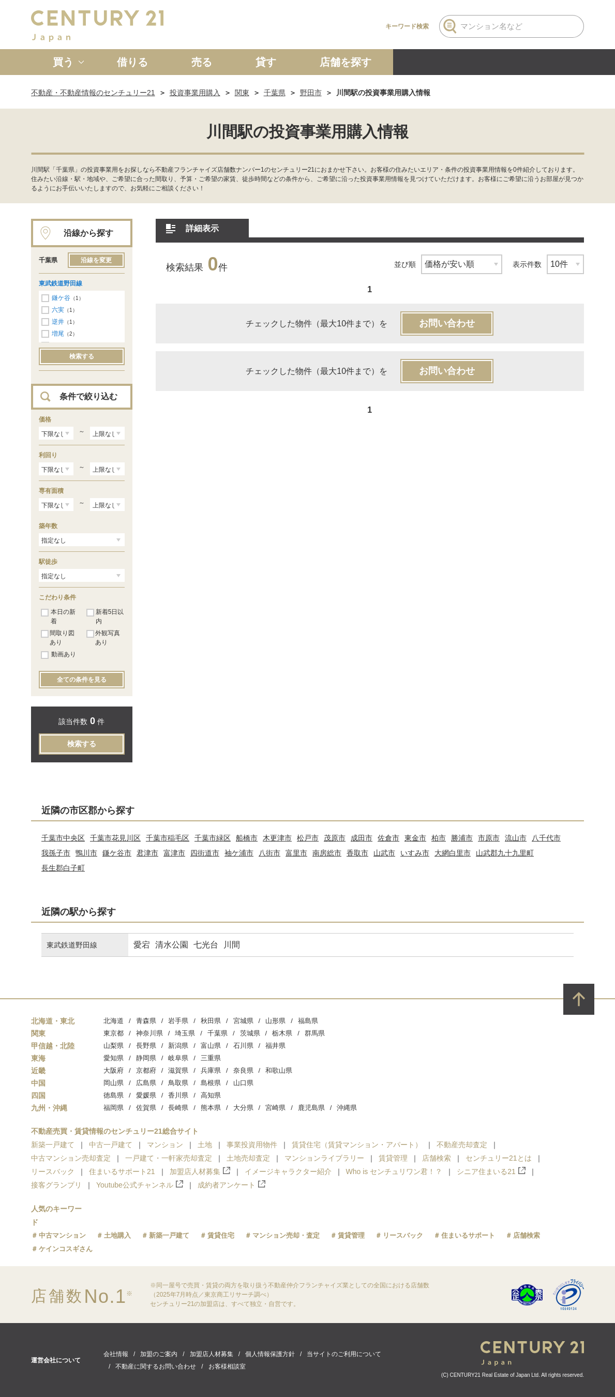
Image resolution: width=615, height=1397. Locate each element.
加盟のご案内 (158, 1354)
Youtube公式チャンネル (139, 1184)
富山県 (211, 1045)
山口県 (243, 1083)
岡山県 (113, 1083)
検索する (81, 356)
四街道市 (204, 853)
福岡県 (113, 1107)
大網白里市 (452, 853)
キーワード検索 (407, 26)
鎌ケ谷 (61, 298)
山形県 (275, 1021)
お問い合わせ (447, 323)
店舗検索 (436, 1158)
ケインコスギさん (66, 1249)
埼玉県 (185, 1033)
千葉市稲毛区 (167, 838)
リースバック (52, 1171)
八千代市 (546, 838)
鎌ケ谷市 (116, 853)
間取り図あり (57, 637)
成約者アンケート (231, 1184)
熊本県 (211, 1107)
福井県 (275, 1045)
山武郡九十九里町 (505, 853)
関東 (242, 92)
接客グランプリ (56, 1185)
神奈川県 (149, 1033)
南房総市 (326, 853)
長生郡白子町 (63, 868)
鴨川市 (86, 853)
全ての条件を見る (82, 679)
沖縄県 (347, 1107)
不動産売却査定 (462, 1144)
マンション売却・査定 (286, 1235)
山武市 (384, 853)
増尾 (58, 333)
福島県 (308, 1021)
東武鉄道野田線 (60, 283)
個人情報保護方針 (270, 1354)
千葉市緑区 (212, 838)
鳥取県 (178, 1083)
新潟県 (178, 1045)
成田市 (361, 838)
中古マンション (62, 1235)
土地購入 (117, 1235)
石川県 (243, 1045)
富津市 (174, 853)
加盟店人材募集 (200, 1171)
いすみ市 (414, 853)
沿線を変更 (96, 260)
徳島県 (113, 1095)
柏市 (438, 838)
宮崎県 (275, 1107)
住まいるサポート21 (122, 1171)
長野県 (146, 1045)
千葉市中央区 (63, 838)
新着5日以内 (105, 616)
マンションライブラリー (324, 1158)
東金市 (415, 838)
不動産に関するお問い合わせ (155, 1366)
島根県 (211, 1083)
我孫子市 (55, 853)
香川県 (178, 1095)
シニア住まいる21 (491, 1171)
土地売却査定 (248, 1158)
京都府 (146, 1070)
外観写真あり (103, 637)
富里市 (296, 853)
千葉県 (275, 92)
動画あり (58, 655)
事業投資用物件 (252, 1144)
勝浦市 (462, 838)
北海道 (113, 1021)
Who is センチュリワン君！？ (394, 1171)
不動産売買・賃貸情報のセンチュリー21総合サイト (115, 1131)
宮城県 (243, 1021)
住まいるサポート (468, 1235)
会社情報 (115, 1354)
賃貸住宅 (220, 1235)
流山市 (516, 838)
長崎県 (178, 1107)
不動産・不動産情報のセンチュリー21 (93, 92)
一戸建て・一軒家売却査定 (168, 1158)
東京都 (113, 1033)
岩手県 (178, 1021)
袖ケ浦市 (238, 853)
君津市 (147, 853)
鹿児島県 (311, 1107)
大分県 (243, 1107)
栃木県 (282, 1033)
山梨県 (113, 1045)
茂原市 (335, 838)
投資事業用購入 (195, 92)
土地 (205, 1144)
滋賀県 (178, 1070)
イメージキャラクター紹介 (288, 1171)
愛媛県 (146, 1095)
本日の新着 (58, 616)
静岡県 (146, 1058)
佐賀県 (146, 1107)
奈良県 (243, 1070)
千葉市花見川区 (115, 838)
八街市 (269, 853)
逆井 (58, 321)
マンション (165, 1144)
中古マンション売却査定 (71, 1158)
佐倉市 (388, 838)
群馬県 (315, 1033)
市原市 (489, 838)
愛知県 (113, 1058)
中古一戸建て (110, 1144)
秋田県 (211, 1021)
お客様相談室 (227, 1366)
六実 (58, 309)
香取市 (357, 853)
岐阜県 (178, 1058)
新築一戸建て (52, 1144)
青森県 (146, 1021)
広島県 (146, 1083)
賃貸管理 (393, 1158)
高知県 (211, 1095)
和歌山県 (278, 1070)
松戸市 (308, 838)
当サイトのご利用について (344, 1354)
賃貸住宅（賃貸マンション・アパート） (357, 1144)
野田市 (311, 92)
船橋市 (247, 838)
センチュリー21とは (499, 1158)
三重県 (211, 1058)
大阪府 (113, 1070)
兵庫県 (211, 1070)
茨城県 (250, 1033)
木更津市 (277, 838)
